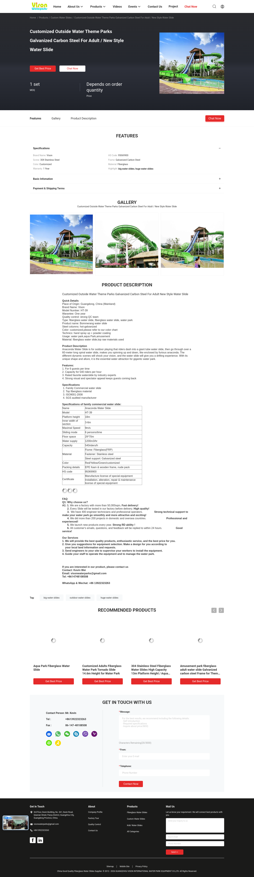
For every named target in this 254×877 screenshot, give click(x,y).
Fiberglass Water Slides (137, 812)
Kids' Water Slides (134, 825)
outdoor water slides (80, 597)
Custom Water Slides (61, 17)
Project (173, 6)
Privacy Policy (141, 866)
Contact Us (93, 830)
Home (33, 17)
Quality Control (94, 824)
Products (43, 17)
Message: (125, 711)
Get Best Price (43, 68)
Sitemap (110, 866)
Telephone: (126, 766)
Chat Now (72, 68)
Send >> (174, 852)
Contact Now (130, 783)
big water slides (52, 597)
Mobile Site (124, 866)
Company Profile (95, 812)
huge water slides (109, 597)
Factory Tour (93, 818)
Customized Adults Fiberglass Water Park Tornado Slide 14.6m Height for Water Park (101, 669)
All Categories (133, 831)
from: (123, 749)
